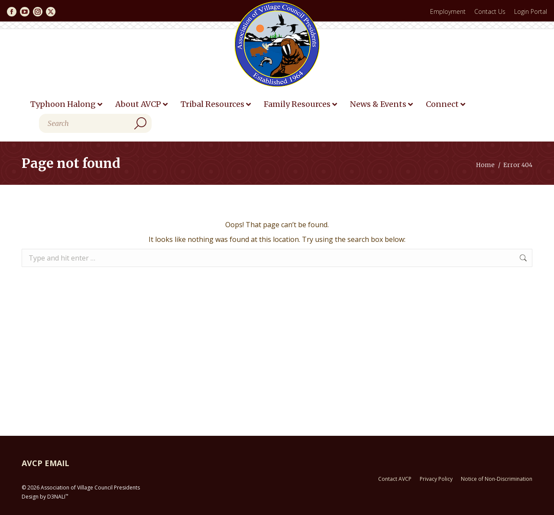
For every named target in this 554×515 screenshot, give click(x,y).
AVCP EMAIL (45, 463)
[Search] (95, 123)
